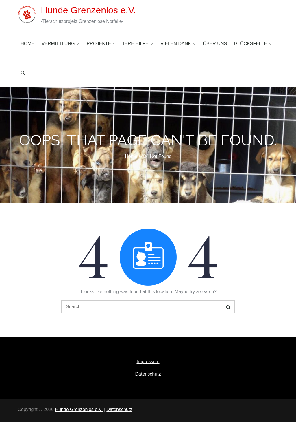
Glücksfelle (253, 43)
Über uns (215, 43)
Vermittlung (61, 43)
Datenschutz (148, 374)
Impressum (147, 361)
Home (27, 43)
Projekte (101, 43)
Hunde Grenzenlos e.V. (88, 10)
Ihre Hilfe (138, 43)
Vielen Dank (178, 43)
